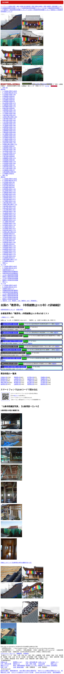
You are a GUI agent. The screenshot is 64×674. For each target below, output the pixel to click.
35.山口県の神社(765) (8, 240)
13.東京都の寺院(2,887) (9, 115)
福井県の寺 (4, 384)
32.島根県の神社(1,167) (9, 235)
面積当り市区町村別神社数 (10, 299)
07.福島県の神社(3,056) (9, 192)
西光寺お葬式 (4, 670)
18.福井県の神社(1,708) (9, 211)
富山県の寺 (30, 382)
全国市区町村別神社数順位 (10, 292)
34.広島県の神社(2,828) (9, 239)
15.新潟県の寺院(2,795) (9, 118)
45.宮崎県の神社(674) (8, 257)
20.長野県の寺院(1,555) (9, 127)
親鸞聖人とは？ (17, 662)
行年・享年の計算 (6, 664)
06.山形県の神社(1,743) (9, 190)
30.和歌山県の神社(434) (9, 232)
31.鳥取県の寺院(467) (8, 146)
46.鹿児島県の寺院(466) (9, 172)
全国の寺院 (19, 309)
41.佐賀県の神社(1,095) (9, 251)
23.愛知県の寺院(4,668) (9, 132)
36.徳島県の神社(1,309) (9, 242)
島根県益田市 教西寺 (10, 346)
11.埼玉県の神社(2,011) (9, 199)
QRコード (16, 395)
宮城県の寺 (44, 377)
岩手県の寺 (30, 377)
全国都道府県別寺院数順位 (10, 271)
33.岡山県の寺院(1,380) (9, 149)
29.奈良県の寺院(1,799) (9, 142)
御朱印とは (16, 664)
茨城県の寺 (44, 379)
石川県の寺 (44, 382)
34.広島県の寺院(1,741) (9, 151)
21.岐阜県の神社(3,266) (9, 216)
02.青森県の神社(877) (8, 184)
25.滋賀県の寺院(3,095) (9, 135)
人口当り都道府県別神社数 (10, 294)
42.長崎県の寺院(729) (8, 165)
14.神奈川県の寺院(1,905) (9, 117)
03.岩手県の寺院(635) (8, 98)
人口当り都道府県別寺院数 (10, 275)
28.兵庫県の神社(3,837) (9, 228)
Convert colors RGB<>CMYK (43, 672)
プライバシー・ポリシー (8, 653)
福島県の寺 (30, 379)
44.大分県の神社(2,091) (9, 256)
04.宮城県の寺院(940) (8, 99)
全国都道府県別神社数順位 (10, 290)
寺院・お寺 (4, 667)
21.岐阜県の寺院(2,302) (9, 129)
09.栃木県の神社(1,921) (9, 196)
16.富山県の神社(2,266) (9, 208)
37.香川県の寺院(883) (8, 156)
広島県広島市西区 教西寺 (12, 358)
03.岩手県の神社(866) (8, 185)
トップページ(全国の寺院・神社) (10, 6)
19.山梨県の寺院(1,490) (9, 125)
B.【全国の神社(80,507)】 (9, 93)
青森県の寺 (17, 377)
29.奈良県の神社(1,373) (9, 230)
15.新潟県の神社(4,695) (9, 206)
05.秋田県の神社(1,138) (9, 189)
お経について (42, 662)
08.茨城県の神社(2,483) (9, 194)
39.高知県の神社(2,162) (9, 247)
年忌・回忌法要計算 (31, 662)
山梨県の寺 (17, 384)
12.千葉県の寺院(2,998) (9, 113)
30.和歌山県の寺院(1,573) (9, 144)
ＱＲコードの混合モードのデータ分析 (22, 672)
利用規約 (26, 653)
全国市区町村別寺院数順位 (10, 273)
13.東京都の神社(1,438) (9, 203)
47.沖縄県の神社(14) (8, 261)
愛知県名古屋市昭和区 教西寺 (13, 327)
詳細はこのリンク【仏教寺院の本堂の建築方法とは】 (16, 562)
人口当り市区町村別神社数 (10, 297)
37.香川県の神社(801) (8, 244)
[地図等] (57, 324)
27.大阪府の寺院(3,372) (9, 139)
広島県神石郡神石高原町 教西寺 (14, 353)
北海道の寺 (4, 377)
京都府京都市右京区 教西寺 (13, 336)
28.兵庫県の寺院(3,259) (9, 141)
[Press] (21, 324)
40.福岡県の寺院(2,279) (9, 161)
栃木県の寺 (4, 380)
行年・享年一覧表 (31, 664)
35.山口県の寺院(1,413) (9, 153)
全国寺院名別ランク (8, 270)
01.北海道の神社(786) (8, 182)
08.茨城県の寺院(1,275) (9, 106)
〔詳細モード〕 (5, 317)
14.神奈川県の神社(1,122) (9, 204)
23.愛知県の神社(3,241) (9, 220)
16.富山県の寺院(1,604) (9, 120)
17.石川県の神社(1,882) (9, 209)
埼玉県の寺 (17, 380)
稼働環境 (19, 653)
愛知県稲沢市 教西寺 (10, 332)
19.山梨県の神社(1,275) (9, 213)
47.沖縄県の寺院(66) (8, 173)
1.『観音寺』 (4, 300)
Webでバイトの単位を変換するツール (49, 670)
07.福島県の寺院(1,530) (9, 105)
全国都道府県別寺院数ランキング (12, 8)
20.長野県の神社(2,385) (9, 215)
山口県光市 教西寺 (11, 363)
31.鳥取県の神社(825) (8, 233)
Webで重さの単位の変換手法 (28, 670)
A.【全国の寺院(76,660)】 (9, 91)
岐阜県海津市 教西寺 (10, 324)
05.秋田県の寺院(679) (8, 101)
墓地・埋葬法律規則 (19, 665)
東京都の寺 (44, 380)
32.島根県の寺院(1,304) (9, 148)
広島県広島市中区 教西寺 (12, 350)
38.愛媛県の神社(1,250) (9, 245)
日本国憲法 (54, 665)
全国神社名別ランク (8, 288)
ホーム (47, 86)
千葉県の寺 (30, 380)
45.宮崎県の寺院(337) (8, 170)
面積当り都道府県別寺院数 (10, 276)
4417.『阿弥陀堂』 (32, 300)
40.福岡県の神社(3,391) (9, 249)
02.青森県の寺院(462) (8, 96)
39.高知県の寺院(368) (8, 160)
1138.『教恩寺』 (22, 300)
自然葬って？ (55, 662)
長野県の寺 (30, 384)
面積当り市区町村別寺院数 (10, 280)
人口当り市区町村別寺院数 (10, 278)
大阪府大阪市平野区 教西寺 (13, 341)
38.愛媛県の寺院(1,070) (9, 158)
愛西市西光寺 (14, 670)
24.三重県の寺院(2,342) (9, 134)
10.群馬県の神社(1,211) (9, 197)
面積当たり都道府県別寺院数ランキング (15, 10)
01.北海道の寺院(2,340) (9, 94)
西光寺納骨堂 (57, 672)
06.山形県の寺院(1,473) (9, 103)
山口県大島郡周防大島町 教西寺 (15, 367)
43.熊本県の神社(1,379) (9, 254)
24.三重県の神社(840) (8, 221)
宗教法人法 (4, 662)
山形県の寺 (17, 379)
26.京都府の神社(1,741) (9, 225)
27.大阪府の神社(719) (8, 227)
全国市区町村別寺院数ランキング (32, 8)
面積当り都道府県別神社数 (10, 295)
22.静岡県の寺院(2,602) (9, 130)
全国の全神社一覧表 (40, 6)
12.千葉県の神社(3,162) (9, 201)
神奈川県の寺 (4, 382)
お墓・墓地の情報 (18, 667)
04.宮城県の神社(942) (8, 187)
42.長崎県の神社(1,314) (9, 252)
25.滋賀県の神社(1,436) (9, 223)
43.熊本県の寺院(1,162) (9, 166)
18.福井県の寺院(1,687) (9, 123)
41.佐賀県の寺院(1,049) (9, 163)
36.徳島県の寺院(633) (8, 154)
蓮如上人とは (4, 665)
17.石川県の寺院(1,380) (9, 122)
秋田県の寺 (4, 379)
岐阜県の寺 (44, 384)
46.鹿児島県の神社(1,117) (9, 259)
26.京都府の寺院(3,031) (9, 137)
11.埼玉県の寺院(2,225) (9, 111)
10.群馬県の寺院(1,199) (9, 110)
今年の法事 (41, 664)
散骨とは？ (54, 664)
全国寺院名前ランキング (8, 309)
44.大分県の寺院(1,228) (9, 168)
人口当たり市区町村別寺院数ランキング (39, 10)
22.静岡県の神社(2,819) (9, 218)
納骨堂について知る (44, 665)
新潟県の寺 (17, 382)
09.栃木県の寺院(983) (8, 108)
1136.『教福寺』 (12, 300)
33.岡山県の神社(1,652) (9, 237)
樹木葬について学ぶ (31, 665)
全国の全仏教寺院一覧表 (27, 6)
